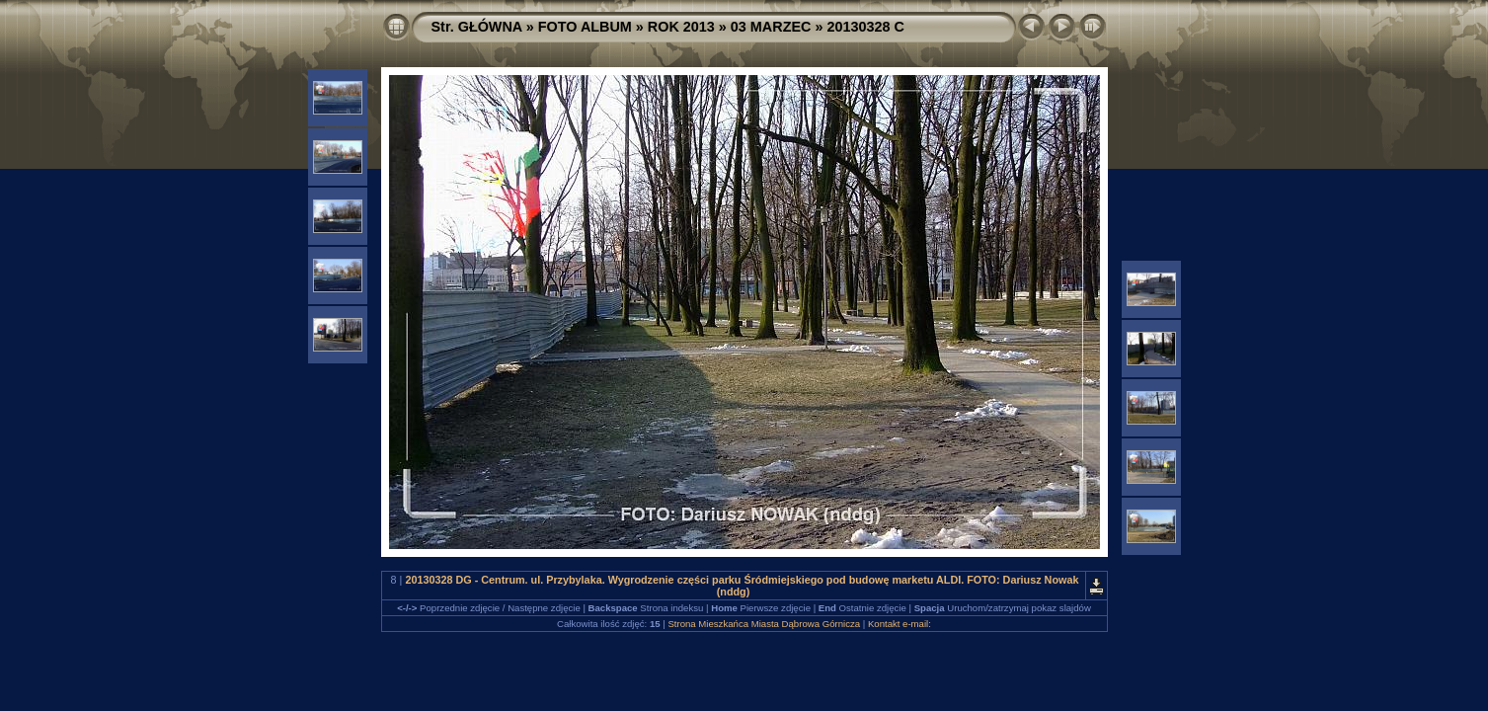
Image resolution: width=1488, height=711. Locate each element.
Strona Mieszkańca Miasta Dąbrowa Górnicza (763, 623)
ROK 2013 (681, 27)
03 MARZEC (771, 27)
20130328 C (864, 27)
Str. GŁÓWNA (476, 27)
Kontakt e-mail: (899, 623)
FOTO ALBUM (585, 27)
